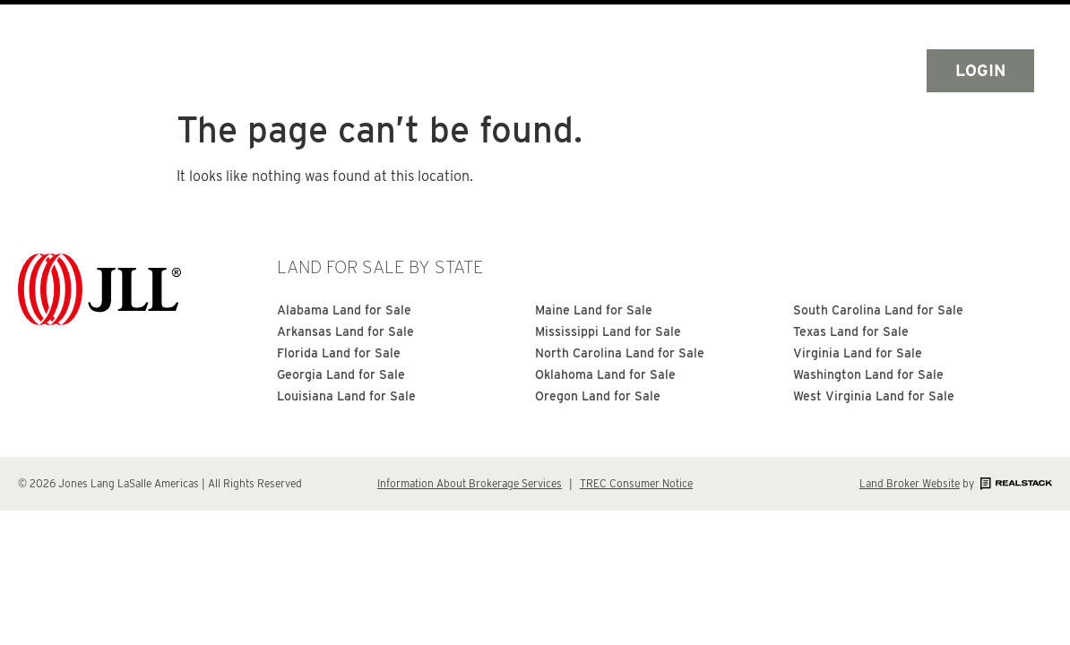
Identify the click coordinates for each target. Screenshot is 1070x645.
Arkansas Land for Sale (345, 331)
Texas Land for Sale (851, 331)
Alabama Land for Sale (344, 310)
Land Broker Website (909, 483)
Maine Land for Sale (593, 310)
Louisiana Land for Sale (346, 396)
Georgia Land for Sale (341, 374)
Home (357, 70)
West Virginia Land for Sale (873, 396)
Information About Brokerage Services (469, 483)
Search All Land (491, 70)
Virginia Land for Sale (857, 353)
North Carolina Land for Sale (619, 353)
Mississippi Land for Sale (608, 331)
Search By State (672, 70)
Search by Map (844, 70)
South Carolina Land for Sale (878, 310)
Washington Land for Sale (868, 374)
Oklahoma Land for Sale (605, 374)
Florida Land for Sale (339, 353)
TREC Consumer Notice (636, 483)
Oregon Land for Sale (597, 396)
